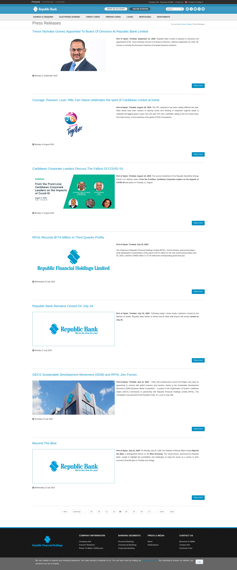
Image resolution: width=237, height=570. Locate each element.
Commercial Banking (127, 545)
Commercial (47, 2)
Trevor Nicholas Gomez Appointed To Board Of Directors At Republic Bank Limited (90, 31)
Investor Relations (87, 545)
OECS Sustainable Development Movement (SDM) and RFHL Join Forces (84, 374)
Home (184, 24)
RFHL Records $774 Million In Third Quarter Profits (68, 237)
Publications (153, 545)
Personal (36, 2)
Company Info (154, 2)
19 (91, 512)
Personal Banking (125, 542)
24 (126, 512)
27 (149, 512)
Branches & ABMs (167, 2)
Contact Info (184, 545)
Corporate (60, 2)
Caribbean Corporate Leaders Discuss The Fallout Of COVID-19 (77, 168)
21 (107, 512)
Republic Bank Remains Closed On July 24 (62, 306)
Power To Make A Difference (91, 548)
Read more (198, 85)
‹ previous (77, 512)
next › (162, 512)
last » (172, 512)
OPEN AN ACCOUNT (116, 9)
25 (134, 512)
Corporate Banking (126, 548)
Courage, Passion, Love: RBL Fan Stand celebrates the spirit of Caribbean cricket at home (95, 100)
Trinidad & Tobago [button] (195, 2)
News (189, 24)
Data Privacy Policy (150, 560)
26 (142, 512)
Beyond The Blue (44, 443)
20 (99, 512)
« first (64, 512)
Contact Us (179, 2)
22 (114, 512)
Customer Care (185, 548)
